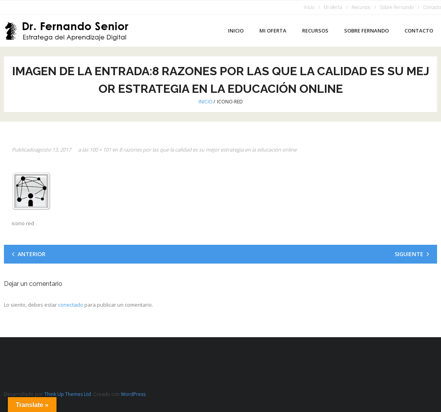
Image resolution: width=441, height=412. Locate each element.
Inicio (309, 7)
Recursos (361, 7)
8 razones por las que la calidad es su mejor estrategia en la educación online (208, 149)
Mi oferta (333, 7)
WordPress (133, 394)
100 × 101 (100, 149)
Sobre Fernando (397, 7)
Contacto (432, 7)
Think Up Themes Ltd (67, 394)
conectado (70, 304)
